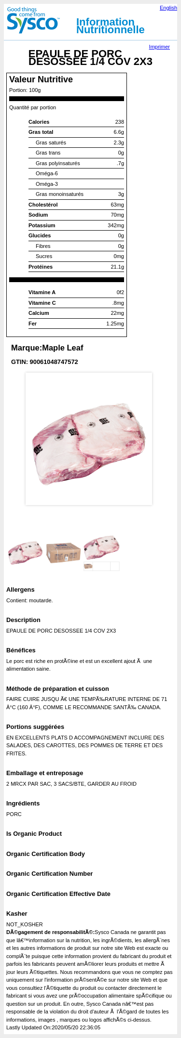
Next (162, 289)
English (168, 8)
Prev (19, 289)
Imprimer (159, 47)
